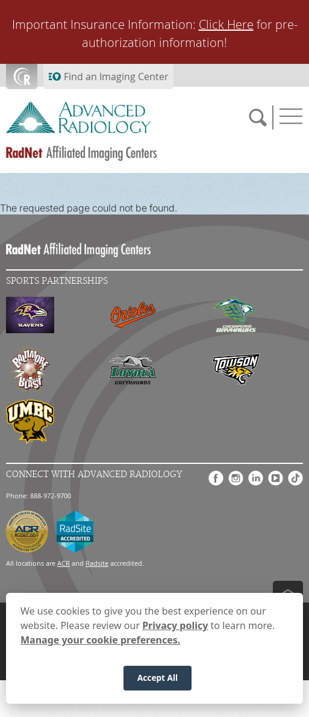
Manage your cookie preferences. (100, 640)
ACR (63, 563)
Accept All (157, 677)
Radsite (97, 563)
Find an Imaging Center (116, 76)
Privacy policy (175, 625)
